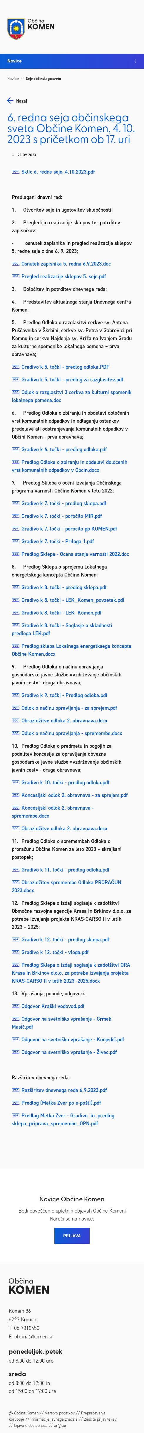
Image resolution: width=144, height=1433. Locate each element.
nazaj (21, 101)
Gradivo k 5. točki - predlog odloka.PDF (65, 366)
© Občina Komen (23, 1413)
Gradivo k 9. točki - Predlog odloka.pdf (64, 695)
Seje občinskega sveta (43, 79)
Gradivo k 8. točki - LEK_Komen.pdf (61, 612)
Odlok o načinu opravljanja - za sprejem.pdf (69, 707)
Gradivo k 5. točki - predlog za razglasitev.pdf (72, 379)
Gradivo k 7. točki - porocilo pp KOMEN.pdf (69, 528)
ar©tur (60, 1425)
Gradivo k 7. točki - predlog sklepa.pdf (63, 503)
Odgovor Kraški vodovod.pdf (52, 1006)
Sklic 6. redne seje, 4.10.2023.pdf (58, 171)
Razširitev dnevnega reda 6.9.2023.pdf (64, 1090)
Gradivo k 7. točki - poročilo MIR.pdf (61, 516)
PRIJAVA (72, 1236)
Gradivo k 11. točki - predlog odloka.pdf (65, 869)
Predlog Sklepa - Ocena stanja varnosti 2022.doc (75, 554)
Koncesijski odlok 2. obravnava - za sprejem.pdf (74, 795)
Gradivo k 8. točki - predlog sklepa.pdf (63, 587)
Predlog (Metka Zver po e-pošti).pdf (61, 1102)
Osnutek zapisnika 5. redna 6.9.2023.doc (66, 263)
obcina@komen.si (33, 1336)
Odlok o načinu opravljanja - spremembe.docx (71, 733)
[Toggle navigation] (131, 24)
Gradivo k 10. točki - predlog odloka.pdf (65, 782)
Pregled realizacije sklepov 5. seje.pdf (63, 276)
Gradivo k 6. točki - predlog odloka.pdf (64, 449)
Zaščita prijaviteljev (100, 1419)
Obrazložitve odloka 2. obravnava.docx (64, 720)
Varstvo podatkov (60, 1413)
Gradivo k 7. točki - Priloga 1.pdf (57, 541)
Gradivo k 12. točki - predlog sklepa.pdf (65, 939)
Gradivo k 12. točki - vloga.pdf (54, 952)
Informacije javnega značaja (54, 1419)
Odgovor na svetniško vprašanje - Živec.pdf (69, 1052)
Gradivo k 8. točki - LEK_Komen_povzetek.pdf (72, 600)
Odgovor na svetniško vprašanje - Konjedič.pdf (72, 1039)
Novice (13, 79)
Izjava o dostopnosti (31, 1425)
